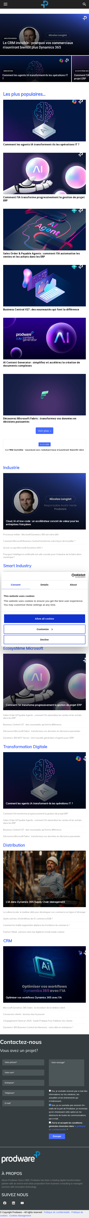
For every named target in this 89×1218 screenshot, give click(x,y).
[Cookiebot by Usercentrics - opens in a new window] (71, 576)
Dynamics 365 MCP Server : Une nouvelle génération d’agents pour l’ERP (38, 738)
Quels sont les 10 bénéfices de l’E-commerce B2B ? (28, 918)
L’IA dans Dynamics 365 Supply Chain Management (35, 901)
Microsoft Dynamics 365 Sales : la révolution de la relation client (34, 1007)
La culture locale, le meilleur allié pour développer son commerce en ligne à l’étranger (44, 912)
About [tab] (73, 584)
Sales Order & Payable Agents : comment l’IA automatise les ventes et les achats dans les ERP (41, 255)
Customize (45, 629)
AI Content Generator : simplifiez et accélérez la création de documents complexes (41, 364)
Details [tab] (45, 584)
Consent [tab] (15, 584)
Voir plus (44, 430)
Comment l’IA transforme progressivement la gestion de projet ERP (44, 198)
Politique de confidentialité (57, 1212)
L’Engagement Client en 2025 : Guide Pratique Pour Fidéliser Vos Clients (38, 1020)
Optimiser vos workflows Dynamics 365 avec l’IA (34, 997)
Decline (44, 639)
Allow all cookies (44, 618)
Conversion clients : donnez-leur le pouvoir (24, 1014)
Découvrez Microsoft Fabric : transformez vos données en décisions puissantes (39, 420)
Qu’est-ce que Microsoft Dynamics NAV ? (23, 547)
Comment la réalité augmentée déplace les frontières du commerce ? (36, 925)
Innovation (8, 71)
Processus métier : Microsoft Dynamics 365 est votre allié (31, 534)
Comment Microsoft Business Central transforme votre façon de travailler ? (39, 541)
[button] (84, 4)
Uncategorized (10, 38)
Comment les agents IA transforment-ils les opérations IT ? (41, 144)
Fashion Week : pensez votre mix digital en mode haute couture (33, 932)
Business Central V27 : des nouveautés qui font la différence (41, 309)
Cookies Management (20, 1215)
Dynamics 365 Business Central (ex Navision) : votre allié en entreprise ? (38, 1027)
